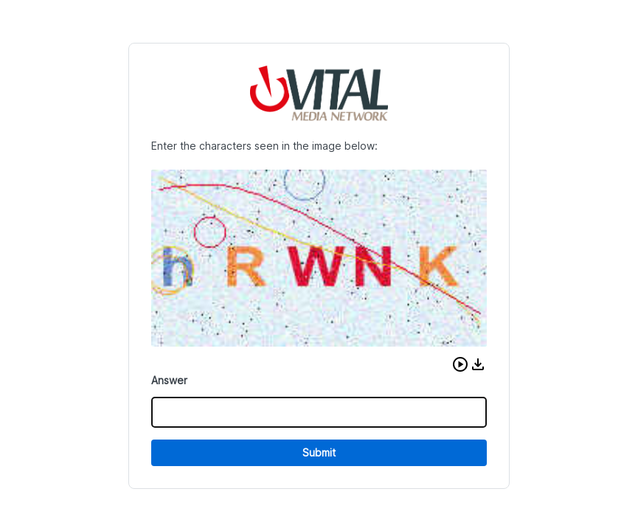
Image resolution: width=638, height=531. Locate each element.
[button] (460, 364)
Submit (319, 452)
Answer (169, 380)
